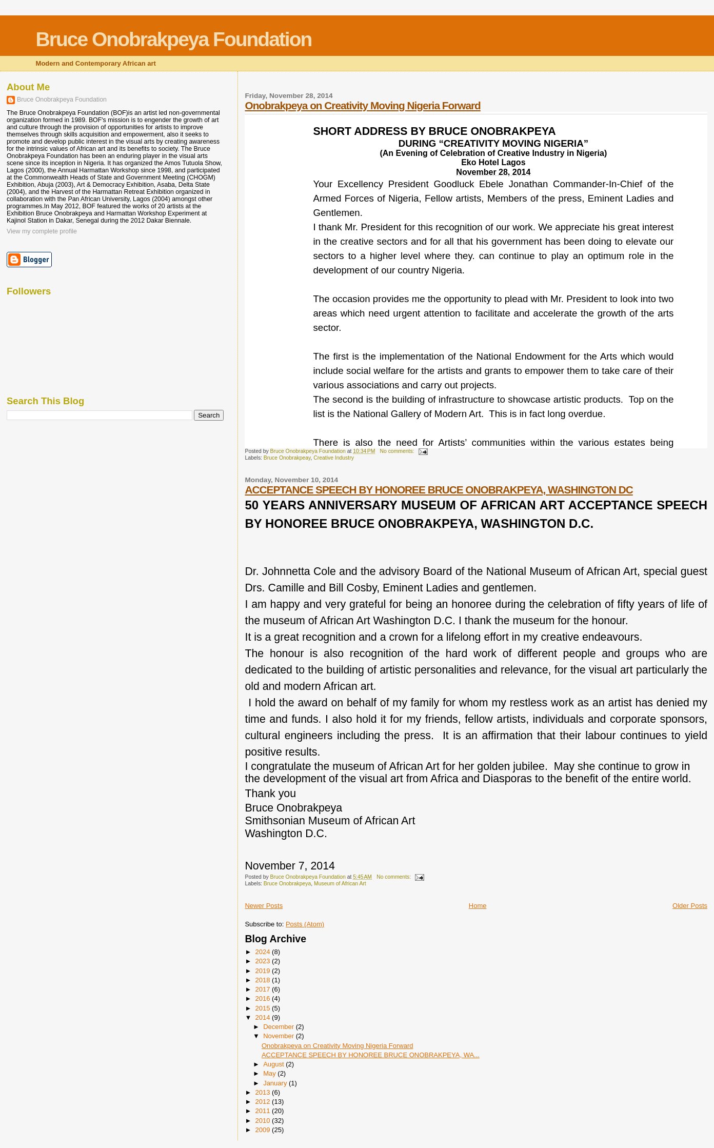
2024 (263, 952)
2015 (263, 1008)
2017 (263, 989)
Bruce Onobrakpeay (287, 458)
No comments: (397, 451)
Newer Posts (264, 905)
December (279, 1027)
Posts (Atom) (305, 924)
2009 (263, 1130)
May (270, 1073)
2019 (263, 971)
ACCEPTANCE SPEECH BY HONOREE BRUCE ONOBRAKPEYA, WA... (371, 1055)
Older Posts (689, 905)
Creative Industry (333, 458)
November (279, 1036)
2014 (263, 1017)
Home (478, 905)
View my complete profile (42, 231)
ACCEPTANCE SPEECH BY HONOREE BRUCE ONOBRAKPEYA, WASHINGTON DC (438, 490)
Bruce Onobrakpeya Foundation (174, 39)
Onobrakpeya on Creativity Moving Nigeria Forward (362, 105)
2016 (263, 998)
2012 (263, 1101)
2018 (263, 980)
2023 (263, 961)
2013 (263, 1092)
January (276, 1083)
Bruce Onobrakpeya (287, 883)
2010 (263, 1120)
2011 (263, 1111)
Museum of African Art (340, 883)
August (274, 1064)
